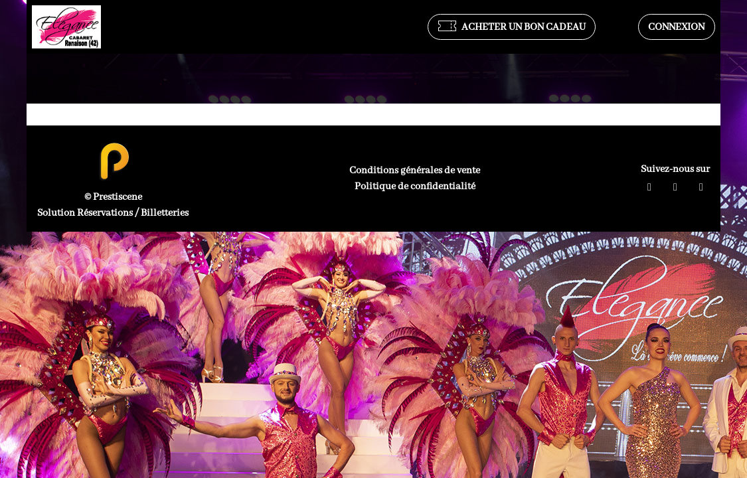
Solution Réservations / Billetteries (113, 213)
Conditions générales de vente (414, 171)
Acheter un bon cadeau (512, 27)
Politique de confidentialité (415, 187)
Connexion (676, 27)
